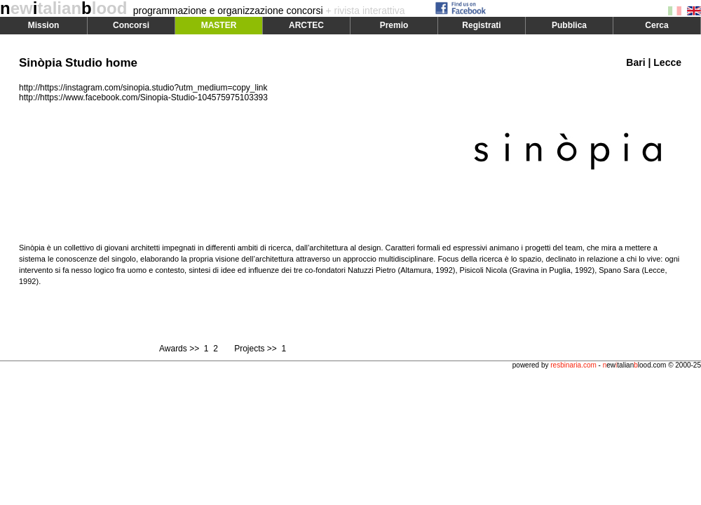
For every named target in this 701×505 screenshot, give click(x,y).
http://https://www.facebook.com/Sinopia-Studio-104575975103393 (143, 97)
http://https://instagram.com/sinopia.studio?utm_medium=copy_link (143, 88)
